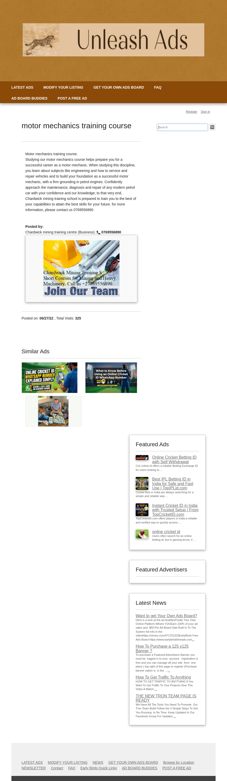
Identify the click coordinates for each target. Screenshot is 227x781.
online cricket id (166, 532)
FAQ (158, 87)
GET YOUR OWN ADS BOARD (118, 87)
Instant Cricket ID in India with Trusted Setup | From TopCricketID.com (175, 510)
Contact (57, 768)
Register (191, 112)
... (193, 639)
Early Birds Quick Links (98, 768)
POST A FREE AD (72, 98)
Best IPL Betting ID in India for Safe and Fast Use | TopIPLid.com (172, 483)
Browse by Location (178, 762)
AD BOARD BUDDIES (29, 98)
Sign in (205, 112)
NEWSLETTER (34, 768)
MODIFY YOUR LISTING (63, 87)
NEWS (98, 762)
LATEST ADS (22, 87)
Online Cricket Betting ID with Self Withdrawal (174, 459)
